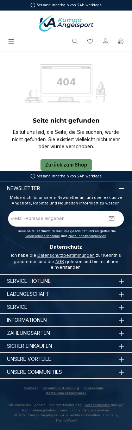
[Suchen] (75, 41)
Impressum (93, 388)
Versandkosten (97, 405)
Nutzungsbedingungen (87, 236)
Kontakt (31, 388)
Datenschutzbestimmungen (66, 255)
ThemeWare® (66, 420)
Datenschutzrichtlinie (42, 236)
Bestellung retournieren (66, 393)
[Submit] (111, 219)
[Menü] (12, 41)
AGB (59, 261)
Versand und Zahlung (60, 388)
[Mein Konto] (105, 41)
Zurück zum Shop (66, 165)
